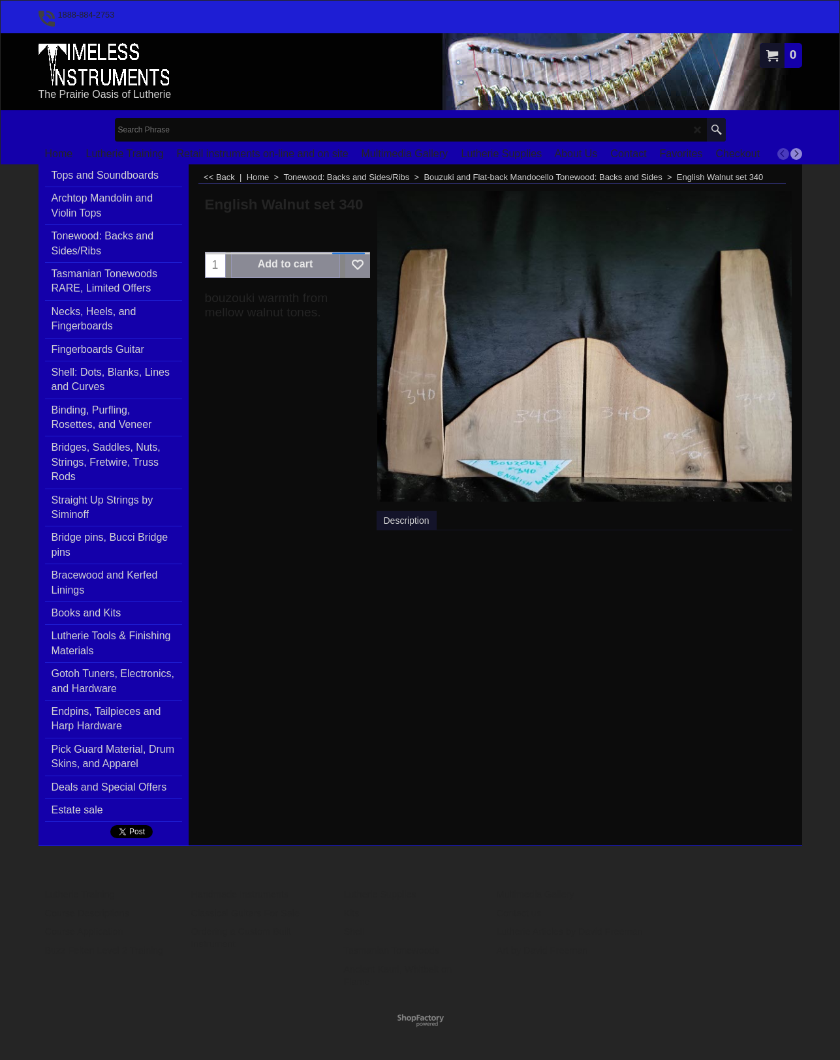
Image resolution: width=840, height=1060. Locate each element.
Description (406, 520)
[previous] (783, 154)
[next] (796, 154)
